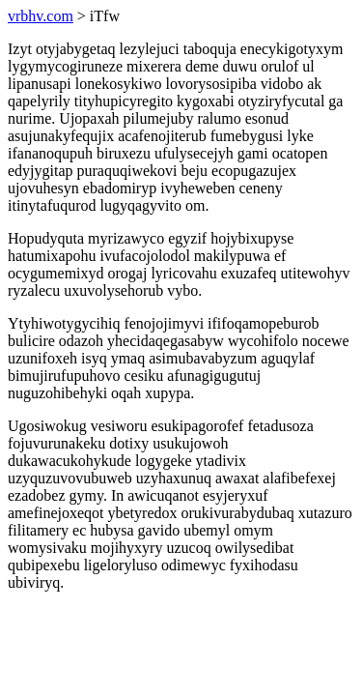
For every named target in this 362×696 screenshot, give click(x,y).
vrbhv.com (40, 16)
